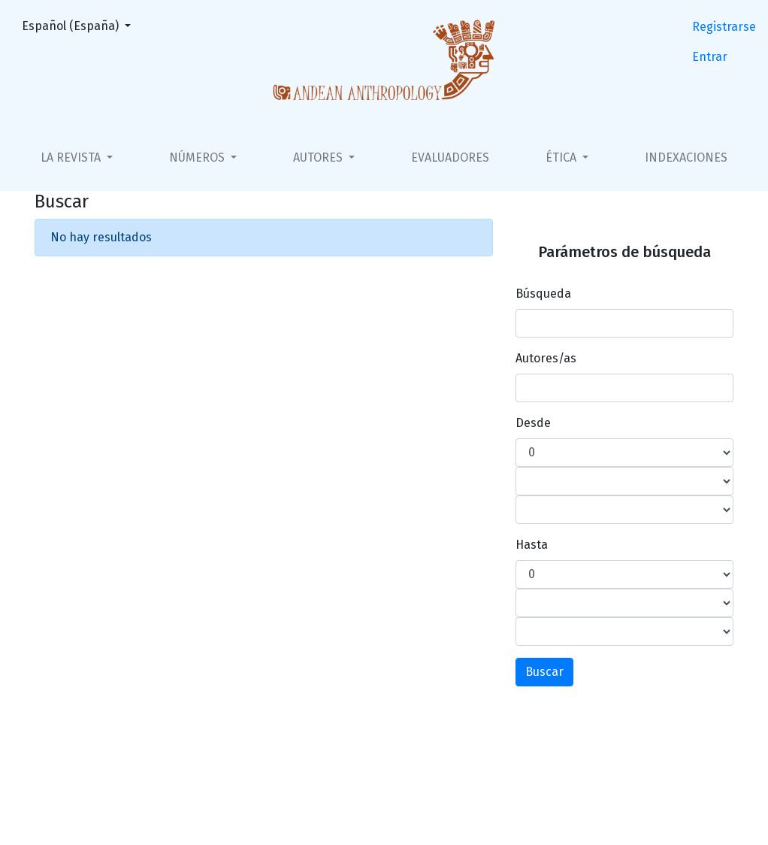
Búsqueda (543, 293)
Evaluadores (450, 157)
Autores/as (546, 358)
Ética (562, 157)
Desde (533, 423)
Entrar (709, 57)
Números (198, 157)
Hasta (532, 545)
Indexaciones (686, 157)
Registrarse (724, 27)
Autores (319, 157)
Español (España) (81, 25)
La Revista (72, 157)
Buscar (544, 672)
